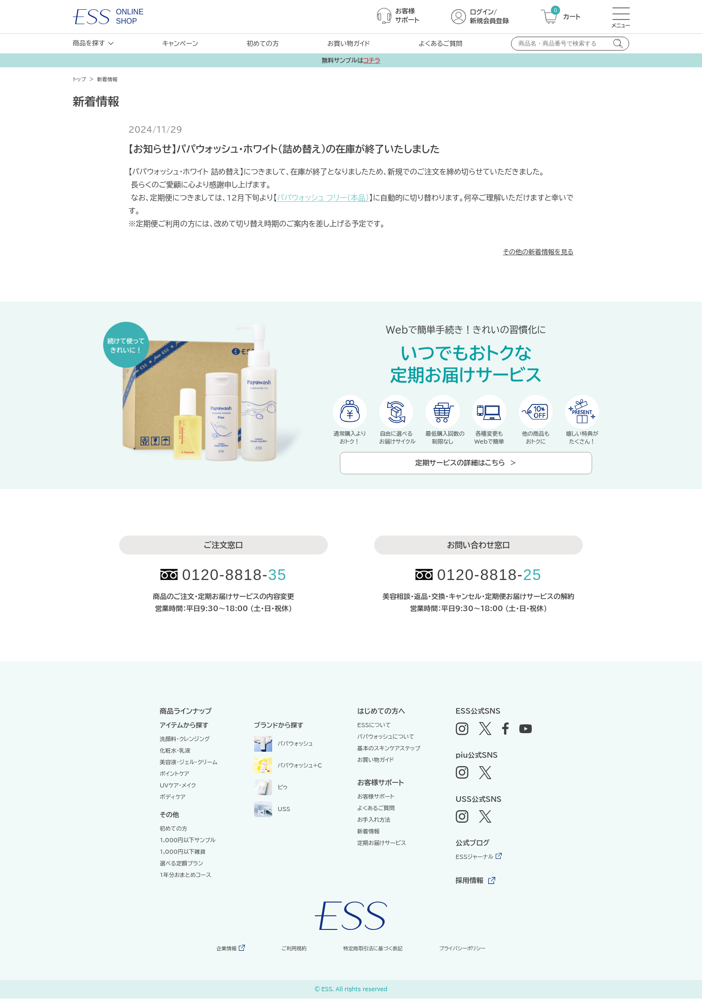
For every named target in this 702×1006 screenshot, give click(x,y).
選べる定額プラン (181, 871)
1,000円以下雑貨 (183, 859)
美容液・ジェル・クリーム (188, 770)
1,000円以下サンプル (188, 848)
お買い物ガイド (348, 43)
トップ (79, 79)
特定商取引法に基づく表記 (370, 956)
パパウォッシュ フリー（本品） (323, 197)
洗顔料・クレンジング (185, 746)
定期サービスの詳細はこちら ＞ (466, 467)
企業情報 (228, 956)
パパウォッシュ (283, 751)
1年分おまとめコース (185, 882)
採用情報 (470, 888)
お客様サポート (376, 804)
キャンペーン (180, 43)
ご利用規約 (292, 956)
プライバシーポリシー (459, 956)
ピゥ (271, 794)
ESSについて (374, 732)
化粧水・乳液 (175, 758)
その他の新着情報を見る (538, 252)
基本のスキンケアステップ (389, 756)
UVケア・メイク (178, 793)
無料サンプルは (351, 61)
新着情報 (368, 839)
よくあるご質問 (440, 43)
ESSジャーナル (475, 864)
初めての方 (263, 43)
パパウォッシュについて (386, 744)
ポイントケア (174, 781)
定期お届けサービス (381, 850)
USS (272, 816)
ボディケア (173, 804)
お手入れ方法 (374, 827)
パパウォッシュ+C (288, 772)
